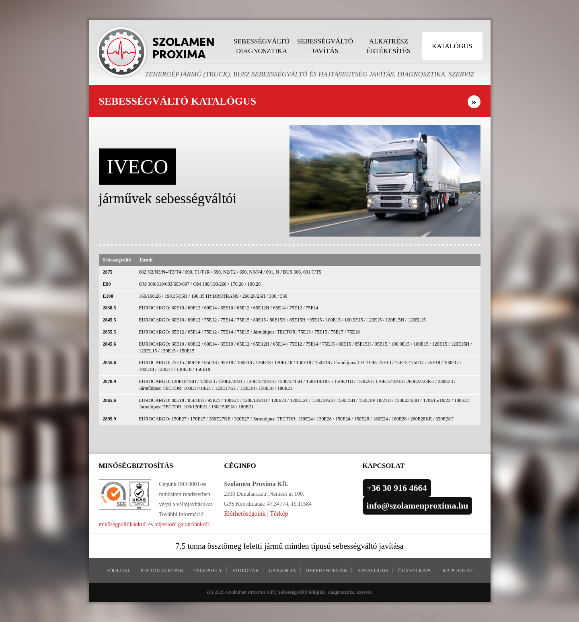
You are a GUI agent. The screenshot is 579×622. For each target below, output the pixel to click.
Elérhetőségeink (244, 513)
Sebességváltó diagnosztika (262, 46)
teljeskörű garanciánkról (181, 524)
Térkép (279, 513)
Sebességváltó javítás (325, 46)
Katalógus (452, 46)
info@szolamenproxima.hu (417, 505)
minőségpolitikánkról (123, 524)
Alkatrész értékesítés (389, 46)
